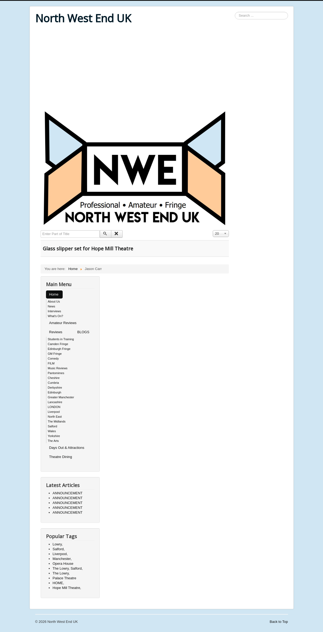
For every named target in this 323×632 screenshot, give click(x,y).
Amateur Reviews (63, 323)
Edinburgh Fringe (59, 348)
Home (54, 294)
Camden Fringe (58, 344)
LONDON (54, 407)
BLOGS (83, 332)
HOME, (58, 583)
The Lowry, (61, 573)
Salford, (59, 549)
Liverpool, (60, 554)
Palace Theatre (64, 578)
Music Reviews (58, 368)
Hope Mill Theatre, (67, 588)
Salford (52, 426)
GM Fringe (55, 353)
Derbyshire (55, 387)
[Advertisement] (161, 67)
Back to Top (279, 622)
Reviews (55, 332)
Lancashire (55, 402)
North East (55, 416)
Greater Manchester (61, 397)
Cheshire (54, 377)
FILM (51, 363)
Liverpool (54, 411)
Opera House (63, 564)
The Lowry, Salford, (68, 568)
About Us (54, 301)
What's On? (55, 316)
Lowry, (58, 544)
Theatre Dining (60, 457)
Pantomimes (56, 373)
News (51, 306)
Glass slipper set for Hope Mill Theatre (88, 248)
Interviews (54, 311)
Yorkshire (54, 436)
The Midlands (57, 421)
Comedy (53, 358)
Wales (52, 431)
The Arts (53, 440)
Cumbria (53, 382)
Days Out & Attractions (66, 448)
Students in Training (61, 339)
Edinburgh (54, 392)
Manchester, (62, 559)
